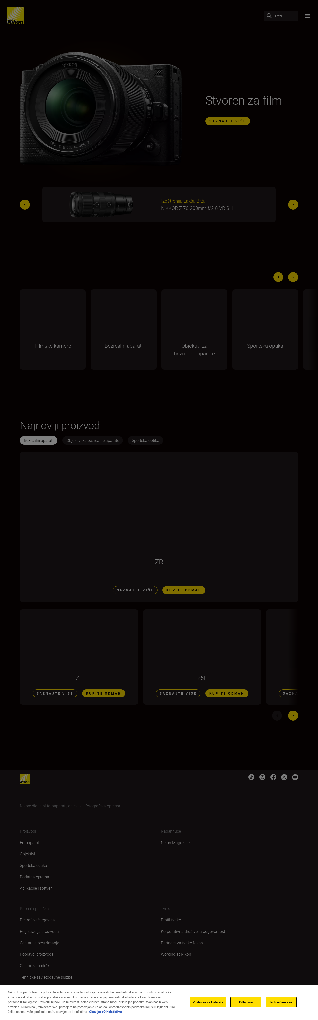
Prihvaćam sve (281, 1002)
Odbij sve (246, 1002)
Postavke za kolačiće (208, 1002)
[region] (159, 1002)
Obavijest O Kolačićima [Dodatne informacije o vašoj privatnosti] (105, 1011)
